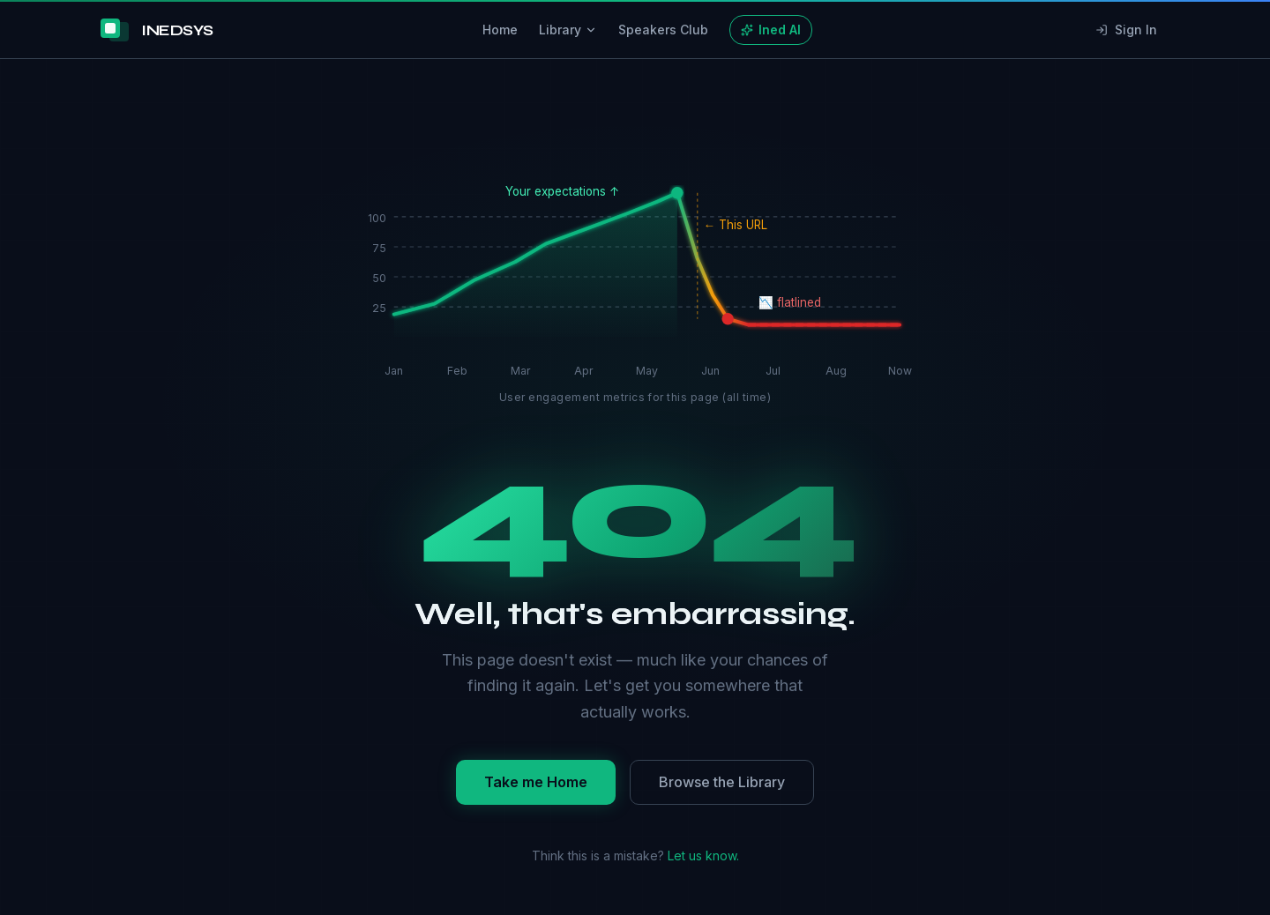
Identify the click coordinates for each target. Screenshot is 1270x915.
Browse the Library (722, 782)
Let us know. (703, 855)
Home (500, 29)
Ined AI (771, 29)
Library (568, 29)
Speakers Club (663, 29)
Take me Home (535, 782)
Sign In (1126, 29)
